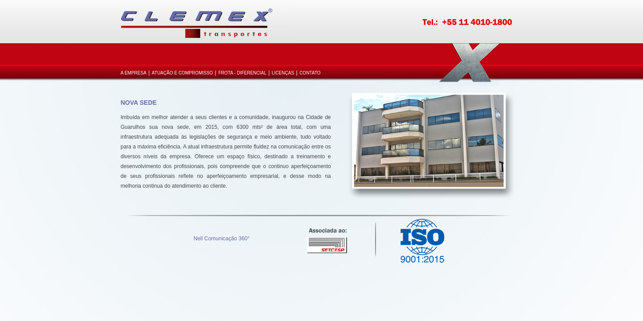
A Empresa (133, 72)
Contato (310, 72)
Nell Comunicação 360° (222, 238)
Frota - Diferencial (242, 72)
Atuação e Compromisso (182, 72)
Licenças (283, 72)
